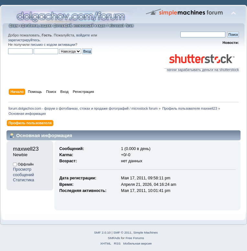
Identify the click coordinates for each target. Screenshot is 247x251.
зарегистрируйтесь (24, 40)
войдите (83, 35)
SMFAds (114, 238)
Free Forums (134, 238)
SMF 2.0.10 (102, 232)
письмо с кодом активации (53, 44)
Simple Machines (145, 232)
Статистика (23, 180)
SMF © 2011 (122, 232)
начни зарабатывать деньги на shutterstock (201, 68)
